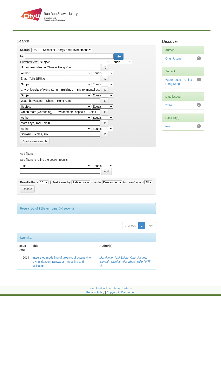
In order (96, 182)
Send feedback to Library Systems (110, 288)
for (22, 56)
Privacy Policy (95, 292)
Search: (25, 50)
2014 (168, 105)
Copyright (113, 292)
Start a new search (35, 141)
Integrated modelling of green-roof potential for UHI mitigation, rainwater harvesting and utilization (62, 261)
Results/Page (29, 182)
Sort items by (61, 182)
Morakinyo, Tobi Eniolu (113, 257)
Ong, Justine (138, 257)
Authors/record (133, 182)
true (167, 126)
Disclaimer (128, 292)
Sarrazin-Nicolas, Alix (113, 261)
